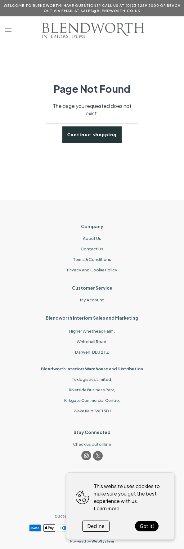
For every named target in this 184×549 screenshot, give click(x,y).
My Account (92, 299)
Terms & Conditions (92, 259)
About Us (92, 238)
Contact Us (92, 248)
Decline (96, 526)
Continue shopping (92, 135)
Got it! (147, 526)
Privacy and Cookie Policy (92, 269)
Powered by (92, 541)
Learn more (106, 508)
